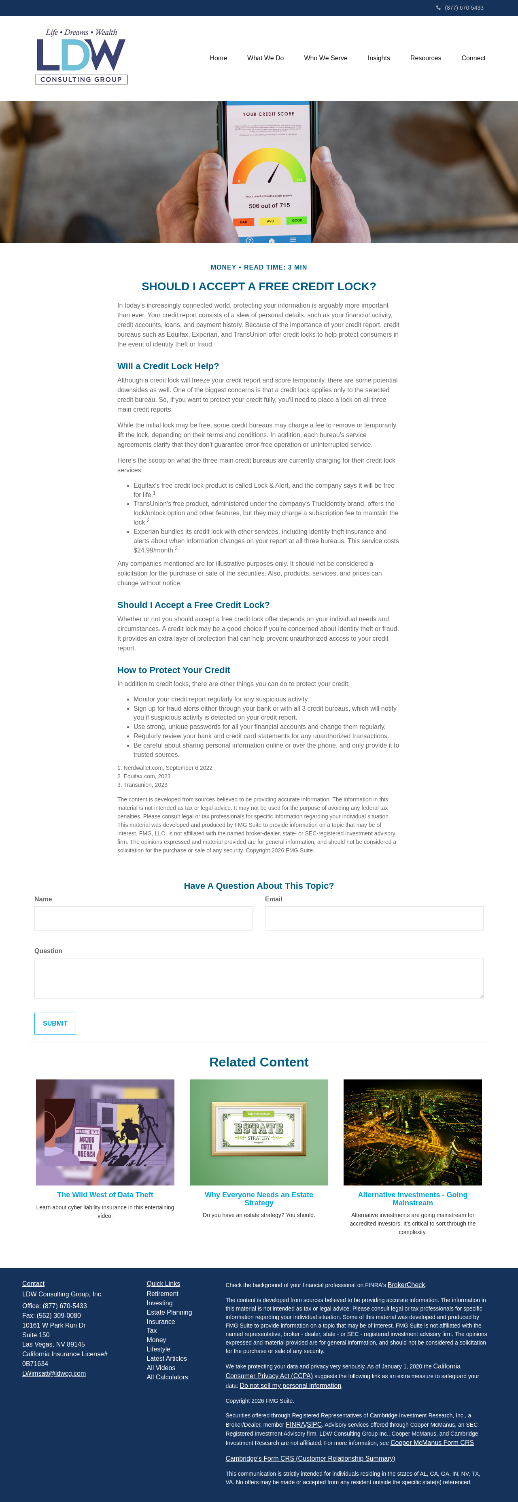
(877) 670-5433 (460, 7)
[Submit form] (55, 1024)
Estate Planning (169, 1312)
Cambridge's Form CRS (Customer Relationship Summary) (310, 1458)
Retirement (162, 1293)
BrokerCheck (406, 1284)
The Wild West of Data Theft (105, 1195)
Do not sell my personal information (291, 1385)
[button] (265, 58)
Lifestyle (159, 1349)
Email (273, 899)
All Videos (161, 1367)
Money (156, 1339)
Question (48, 951)
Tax (152, 1330)
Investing (160, 1303)
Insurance (161, 1321)
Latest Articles (167, 1358)
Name (43, 899)
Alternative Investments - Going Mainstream (412, 1199)
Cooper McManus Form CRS (432, 1442)
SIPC (314, 1424)
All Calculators (167, 1377)
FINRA (295, 1424)
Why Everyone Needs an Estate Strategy (259, 1199)
